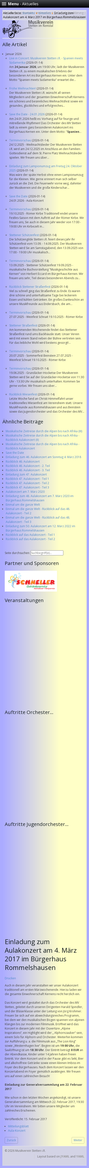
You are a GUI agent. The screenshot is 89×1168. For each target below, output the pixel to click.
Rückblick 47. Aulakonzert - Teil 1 (27, 479)
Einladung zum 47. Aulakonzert (26, 474)
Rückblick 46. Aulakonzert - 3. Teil (28, 470)
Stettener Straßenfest (23, 325)
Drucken (10, 978)
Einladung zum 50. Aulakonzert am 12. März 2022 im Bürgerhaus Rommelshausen (40, 528)
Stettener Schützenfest (24, 235)
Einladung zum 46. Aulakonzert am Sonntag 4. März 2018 (43, 457)
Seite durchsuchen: (18, 553)
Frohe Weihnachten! (23, 88)
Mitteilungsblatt (18, 1126)
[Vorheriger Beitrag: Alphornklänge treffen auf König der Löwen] (11, 1140)
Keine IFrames (46, 655)
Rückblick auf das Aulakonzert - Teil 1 (30, 535)
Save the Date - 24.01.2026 (27, 114)
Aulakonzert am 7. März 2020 (25, 492)
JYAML (65, 1156)
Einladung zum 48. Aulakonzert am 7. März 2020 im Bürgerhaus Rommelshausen (40, 498)
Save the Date (18, 196)
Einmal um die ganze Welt (23, 505)
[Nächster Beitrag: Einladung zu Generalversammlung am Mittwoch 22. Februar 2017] (78, 1140)
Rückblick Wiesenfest (23, 394)
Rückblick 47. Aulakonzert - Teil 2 (27, 483)
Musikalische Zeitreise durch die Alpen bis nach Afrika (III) (44, 431)
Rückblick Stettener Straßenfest (30, 287)
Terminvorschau (20, 140)
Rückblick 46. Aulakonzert (23, 461)
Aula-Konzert (16, 1131)
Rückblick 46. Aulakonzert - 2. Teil (28, 466)
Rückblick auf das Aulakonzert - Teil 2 (30, 539)
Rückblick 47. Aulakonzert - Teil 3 (27, 487)
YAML (80, 1156)
